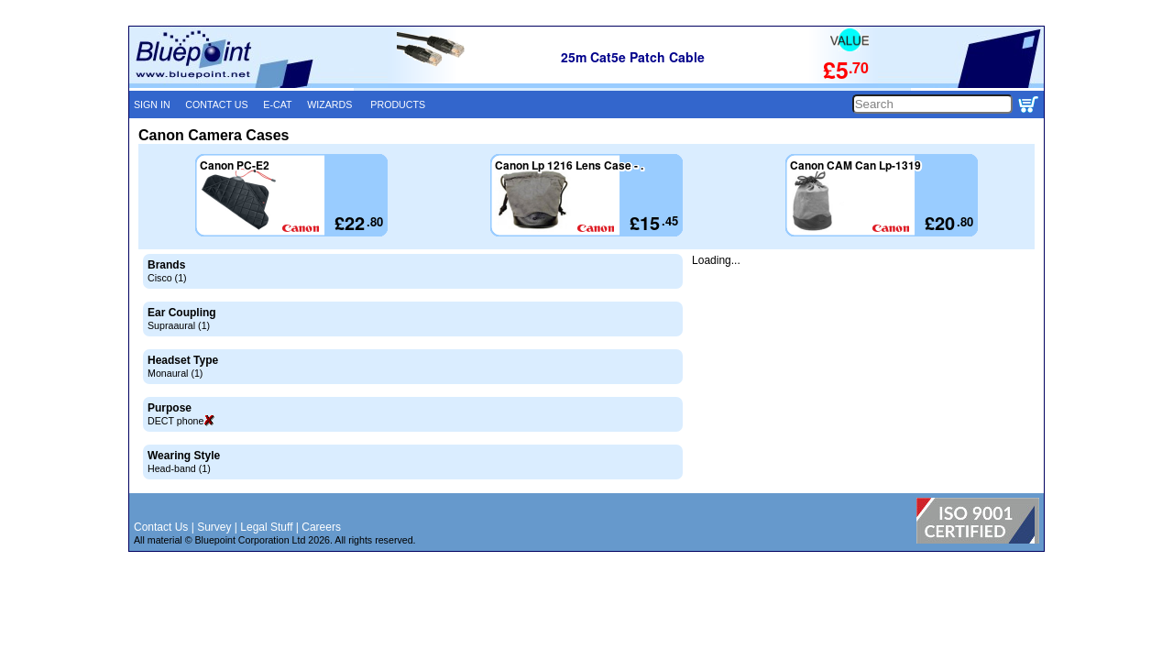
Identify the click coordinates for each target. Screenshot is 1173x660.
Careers (321, 527)
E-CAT (277, 104)
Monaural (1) (175, 373)
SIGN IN (152, 104)
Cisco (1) (167, 277)
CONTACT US (216, 104)
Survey (214, 527)
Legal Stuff (266, 527)
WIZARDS (329, 104)
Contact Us (161, 527)
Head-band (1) (179, 468)
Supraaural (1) (179, 325)
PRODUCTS (397, 104)
